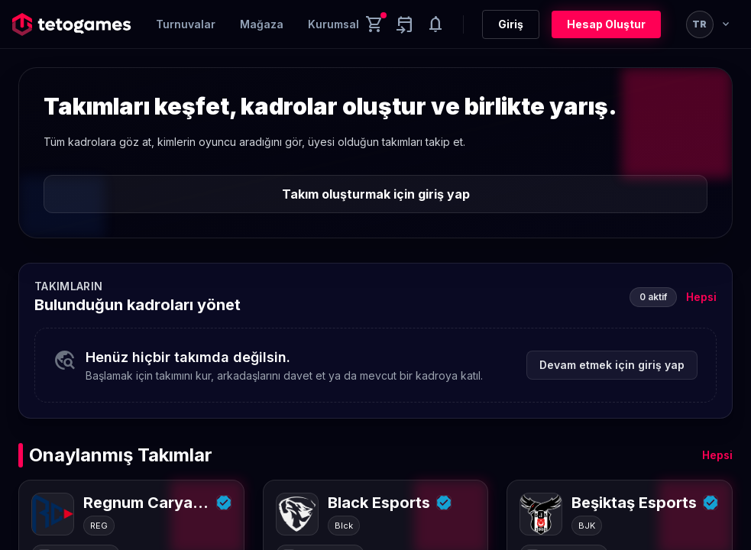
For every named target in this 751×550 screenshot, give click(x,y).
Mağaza (261, 24)
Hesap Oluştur (606, 24)
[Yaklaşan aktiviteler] (405, 24)
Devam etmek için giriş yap (612, 364)
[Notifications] (435, 24)
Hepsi (701, 296)
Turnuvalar (185, 24)
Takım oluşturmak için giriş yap (376, 194)
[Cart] (374, 24)
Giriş (510, 24)
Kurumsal (333, 24)
